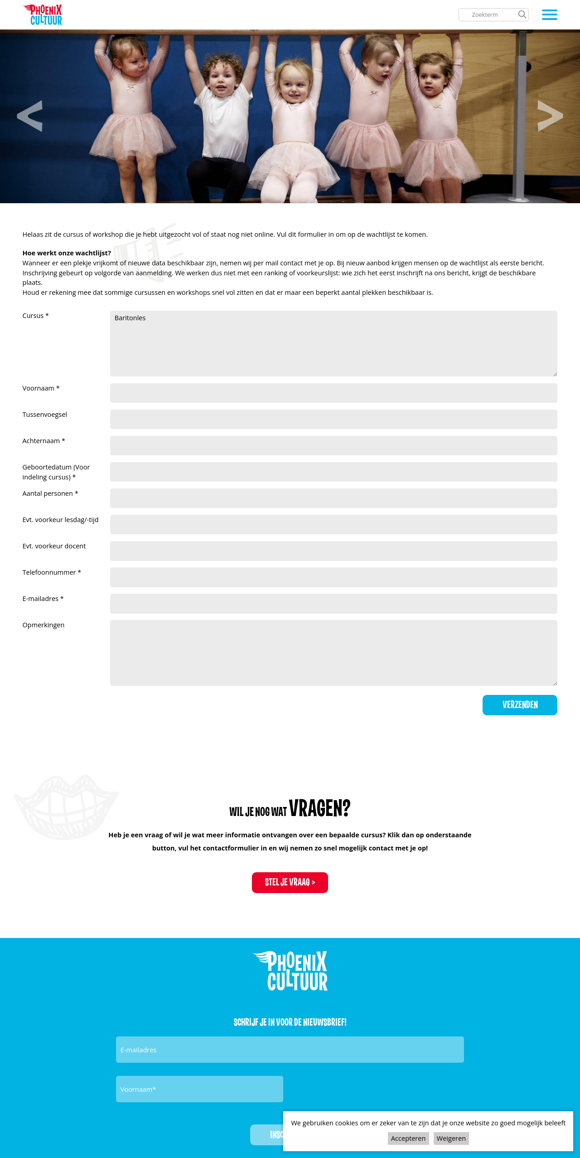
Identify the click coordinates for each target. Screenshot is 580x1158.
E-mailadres (41, 598)
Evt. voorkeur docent (54, 545)
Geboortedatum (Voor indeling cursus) (56, 471)
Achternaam (42, 440)
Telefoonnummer (50, 572)
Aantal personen (49, 493)
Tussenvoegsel (45, 414)
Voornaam (39, 387)
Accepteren (408, 1138)
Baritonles (333, 343)
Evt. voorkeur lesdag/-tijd (61, 519)
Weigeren (451, 1138)
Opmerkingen (44, 624)
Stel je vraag (287, 882)
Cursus (34, 315)
